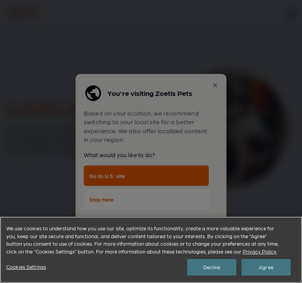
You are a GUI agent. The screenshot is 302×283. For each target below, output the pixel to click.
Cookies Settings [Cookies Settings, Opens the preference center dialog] (26, 267)
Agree (266, 267)
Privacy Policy (259, 251)
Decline (212, 267)
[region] (151, 250)
